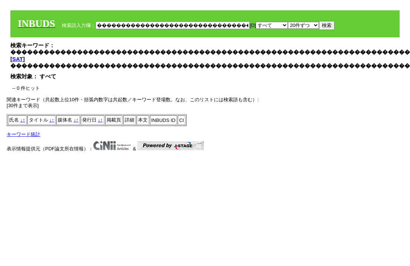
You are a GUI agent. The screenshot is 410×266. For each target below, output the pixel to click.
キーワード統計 (23, 134)
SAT (17, 59)
